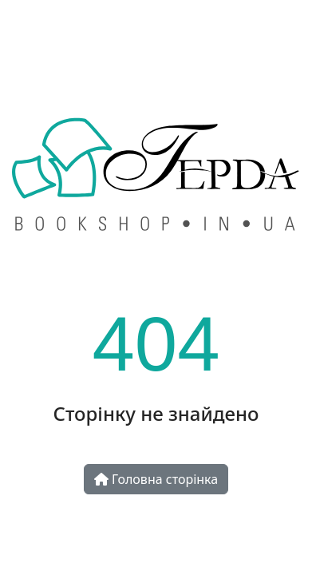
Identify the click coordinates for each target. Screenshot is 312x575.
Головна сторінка (156, 479)
